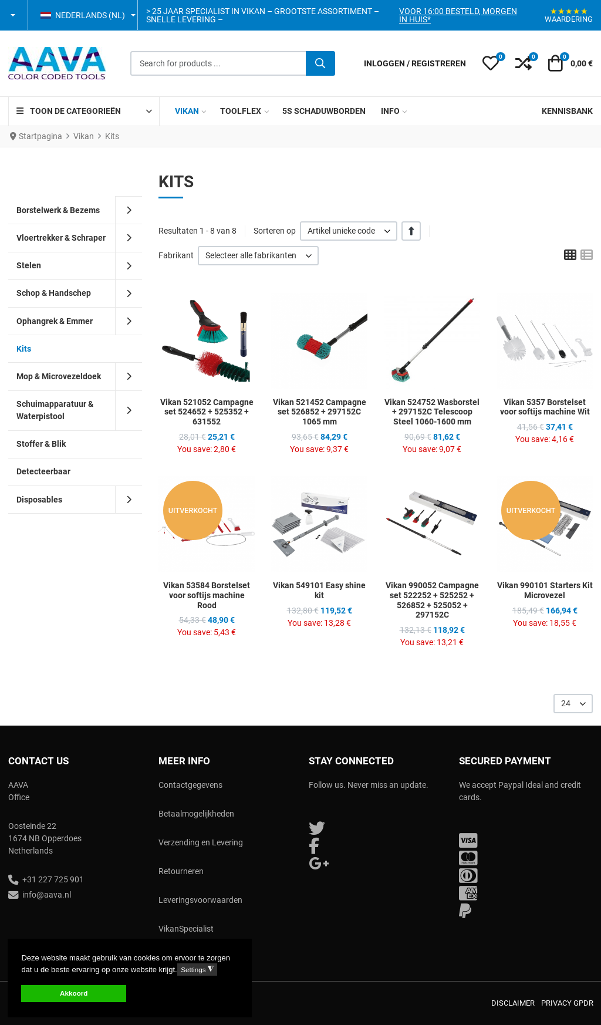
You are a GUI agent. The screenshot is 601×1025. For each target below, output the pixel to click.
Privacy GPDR (567, 1003)
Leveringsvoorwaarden (200, 900)
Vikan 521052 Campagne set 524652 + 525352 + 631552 (207, 412)
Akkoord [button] (73, 993)
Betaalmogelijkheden (196, 813)
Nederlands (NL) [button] (82, 15)
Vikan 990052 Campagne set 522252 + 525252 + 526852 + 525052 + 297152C (432, 600)
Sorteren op (275, 230)
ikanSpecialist (189, 928)
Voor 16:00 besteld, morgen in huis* (458, 15)
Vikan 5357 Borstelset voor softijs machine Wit (545, 407)
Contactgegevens (190, 785)
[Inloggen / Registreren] (415, 64)
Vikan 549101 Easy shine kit (319, 590)
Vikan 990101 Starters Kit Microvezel (545, 590)
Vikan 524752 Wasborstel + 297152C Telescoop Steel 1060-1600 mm (432, 412)
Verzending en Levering (200, 842)
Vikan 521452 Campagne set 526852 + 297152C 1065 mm (319, 412)
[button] (13, 15)
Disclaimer (513, 1003)
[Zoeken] (320, 63)
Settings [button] (197, 969)
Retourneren (181, 871)
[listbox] (348, 231)
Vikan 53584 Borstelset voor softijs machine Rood (206, 595)
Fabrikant (176, 255)
